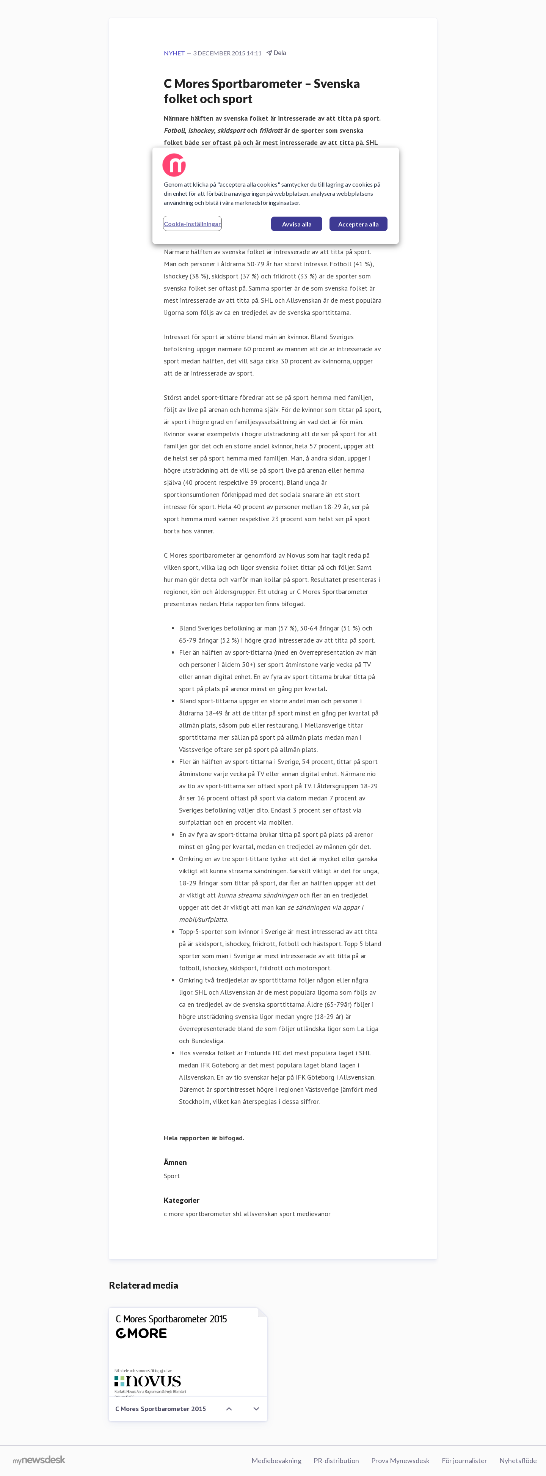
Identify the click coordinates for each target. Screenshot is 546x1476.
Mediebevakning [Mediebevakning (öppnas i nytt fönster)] (276, 1460)
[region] (275, 196)
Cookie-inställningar (192, 223)
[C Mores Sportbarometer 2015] (188, 1352)
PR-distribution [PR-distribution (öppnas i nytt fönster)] (336, 1460)
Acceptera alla (358, 224)
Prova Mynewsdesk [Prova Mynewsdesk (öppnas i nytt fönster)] (400, 1460)
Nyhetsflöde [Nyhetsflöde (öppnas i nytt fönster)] (518, 1460)
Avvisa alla (297, 224)
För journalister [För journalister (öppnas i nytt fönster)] (464, 1460)
